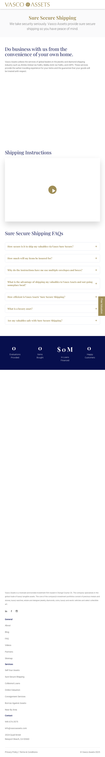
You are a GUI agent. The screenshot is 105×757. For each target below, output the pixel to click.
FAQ (7, 639)
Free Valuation (101, 306)
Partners (9, 652)
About (8, 626)
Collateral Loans (12, 684)
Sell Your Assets (12, 670)
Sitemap (9, 659)
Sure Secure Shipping (14, 677)
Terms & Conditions (29, 752)
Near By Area (11, 710)
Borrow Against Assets (15, 703)
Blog (7, 632)
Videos (8, 645)
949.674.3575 (11, 722)
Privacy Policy (11, 752)
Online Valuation (12, 690)
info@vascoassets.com (16, 729)
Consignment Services (15, 697)
